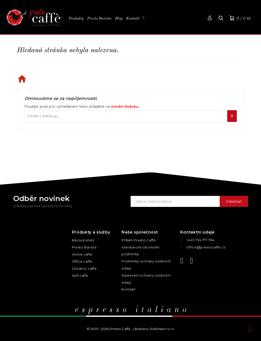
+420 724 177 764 (200, 240)
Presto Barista (84, 247)
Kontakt (129, 289)
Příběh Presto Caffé (139, 240)
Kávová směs (83, 240)
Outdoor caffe (84, 268)
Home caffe (82, 254)
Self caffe (80, 275)
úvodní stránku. (125, 106)
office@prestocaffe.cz (206, 247)
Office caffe (82, 261)
